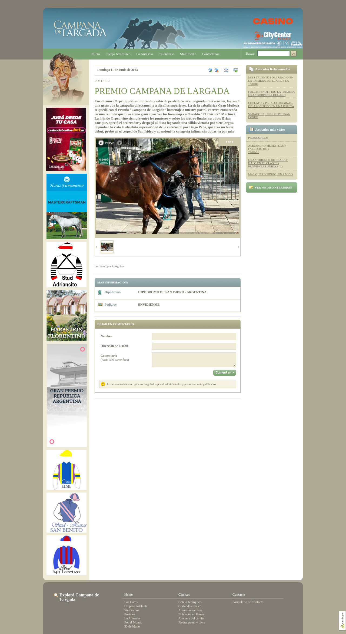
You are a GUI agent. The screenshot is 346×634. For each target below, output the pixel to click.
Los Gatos (131, 602)
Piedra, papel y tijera (191, 622)
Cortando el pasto (189, 606)
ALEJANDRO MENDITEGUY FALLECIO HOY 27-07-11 (267, 149)
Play (126, 143)
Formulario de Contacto (248, 602)
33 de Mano (132, 626)
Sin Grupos (131, 610)
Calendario (166, 54)
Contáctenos (210, 54)
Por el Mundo (133, 622)
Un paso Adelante (135, 606)
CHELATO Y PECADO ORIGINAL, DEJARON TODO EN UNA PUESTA (271, 104)
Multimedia (188, 54)
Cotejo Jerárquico (118, 54)
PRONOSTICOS (258, 137)
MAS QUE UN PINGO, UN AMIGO (270, 174)
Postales (129, 614)
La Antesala (144, 54)
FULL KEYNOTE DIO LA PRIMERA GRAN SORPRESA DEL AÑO (271, 93)
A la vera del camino (191, 618)
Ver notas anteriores (273, 187)
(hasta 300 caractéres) (115, 358)
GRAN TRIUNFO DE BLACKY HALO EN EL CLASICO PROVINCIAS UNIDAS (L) (268, 163)
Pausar (109, 143)
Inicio (96, 54)
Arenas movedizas (190, 610)
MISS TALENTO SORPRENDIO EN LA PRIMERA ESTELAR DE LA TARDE (270, 80)
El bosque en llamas (191, 614)
